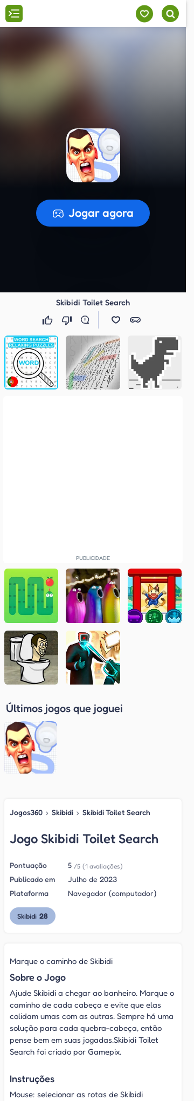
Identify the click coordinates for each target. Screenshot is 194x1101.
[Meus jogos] (144, 14)
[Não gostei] (68, 320)
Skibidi (62, 725)
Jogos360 (26, 725)
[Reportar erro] (87, 320)
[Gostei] (48, 320)
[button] (93, 155)
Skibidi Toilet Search (116, 725)
